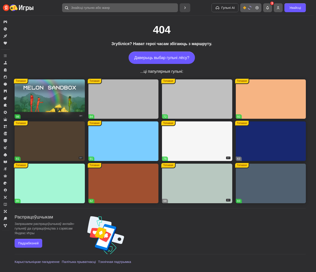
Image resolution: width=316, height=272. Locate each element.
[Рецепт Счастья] (123, 141)
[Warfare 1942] (197, 141)
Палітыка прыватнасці (79, 262)
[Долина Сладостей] (123, 183)
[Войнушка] (197, 99)
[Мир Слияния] (271, 183)
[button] (120, 7)
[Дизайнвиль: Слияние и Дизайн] (50, 183)
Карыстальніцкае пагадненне (37, 262)
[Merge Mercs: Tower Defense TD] (271, 141)
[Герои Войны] (197, 183)
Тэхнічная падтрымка (114, 262)
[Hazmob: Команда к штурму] (50, 141)
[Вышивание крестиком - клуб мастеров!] (123, 99)
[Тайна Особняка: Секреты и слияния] (271, 99)
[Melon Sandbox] (50, 99)
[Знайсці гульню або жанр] (120, 8)
